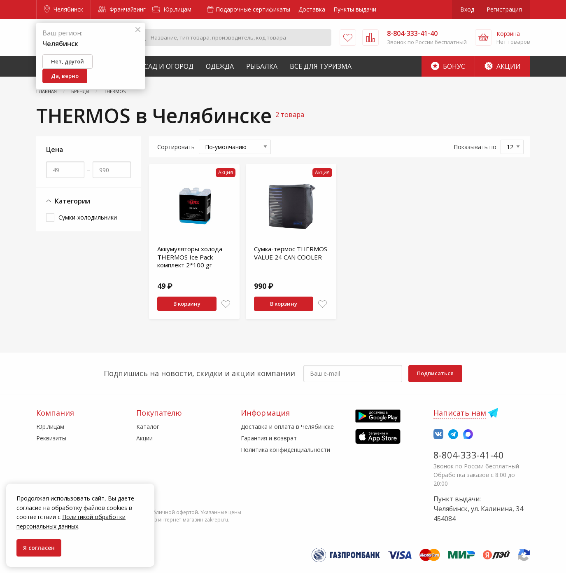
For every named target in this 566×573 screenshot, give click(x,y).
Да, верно (65, 76)
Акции (502, 66)
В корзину (186, 303)
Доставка (311, 9)
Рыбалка (261, 66)
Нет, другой (67, 61)
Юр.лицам (171, 9)
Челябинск (63, 9)
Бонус (448, 66)
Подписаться (435, 373)
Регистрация (504, 9)
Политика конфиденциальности (285, 450)
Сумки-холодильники (87, 217)
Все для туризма (321, 66)
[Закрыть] (138, 30)
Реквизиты (51, 438)
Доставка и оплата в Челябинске (287, 426)
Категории (68, 201)
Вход (467, 9)
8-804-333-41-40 (468, 455)
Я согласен (39, 548)
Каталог (147, 426)
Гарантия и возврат (269, 438)
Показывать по (475, 147)
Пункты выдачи (354, 9)
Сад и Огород (168, 66)
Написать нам (459, 413)
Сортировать (176, 147)
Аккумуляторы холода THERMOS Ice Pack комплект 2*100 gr (189, 257)
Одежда (220, 66)
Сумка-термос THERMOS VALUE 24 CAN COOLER (290, 253)
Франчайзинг (122, 9)
